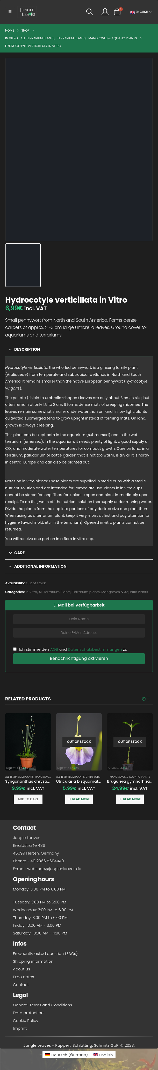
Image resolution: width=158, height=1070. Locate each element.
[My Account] (105, 12)
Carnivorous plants (100, 777)
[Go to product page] (28, 741)
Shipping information (33, 963)
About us (21, 971)
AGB (54, 649)
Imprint (20, 1030)
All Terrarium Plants (54, 592)
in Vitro (31, 592)
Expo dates (23, 978)
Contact (21, 986)
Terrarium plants (86, 592)
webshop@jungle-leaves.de (54, 870)
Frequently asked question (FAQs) (45, 955)
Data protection (28, 1014)
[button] (10, 12)
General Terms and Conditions (42, 1006)
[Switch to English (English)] (102, 1056)
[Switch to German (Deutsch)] (66, 1056)
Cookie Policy (25, 1022)
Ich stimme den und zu (70, 649)
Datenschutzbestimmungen (95, 649)
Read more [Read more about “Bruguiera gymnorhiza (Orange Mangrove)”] (132, 799)
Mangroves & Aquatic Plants (124, 592)
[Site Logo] (27, 12)
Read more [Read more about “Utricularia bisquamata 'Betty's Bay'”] (81, 799)
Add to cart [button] (28, 799)
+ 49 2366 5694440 (45, 862)
